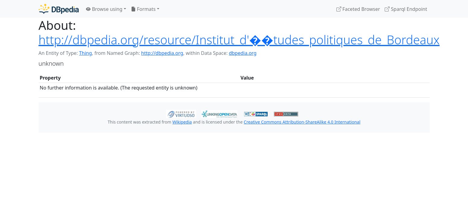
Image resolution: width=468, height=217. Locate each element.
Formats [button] (143, 9)
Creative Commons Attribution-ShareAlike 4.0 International (302, 122)
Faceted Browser (358, 9)
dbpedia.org (242, 53)
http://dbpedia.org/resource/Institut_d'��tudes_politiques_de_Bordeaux (239, 39)
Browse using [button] (104, 9)
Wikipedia (182, 122)
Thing (85, 53)
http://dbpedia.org (162, 53)
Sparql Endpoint (406, 9)
